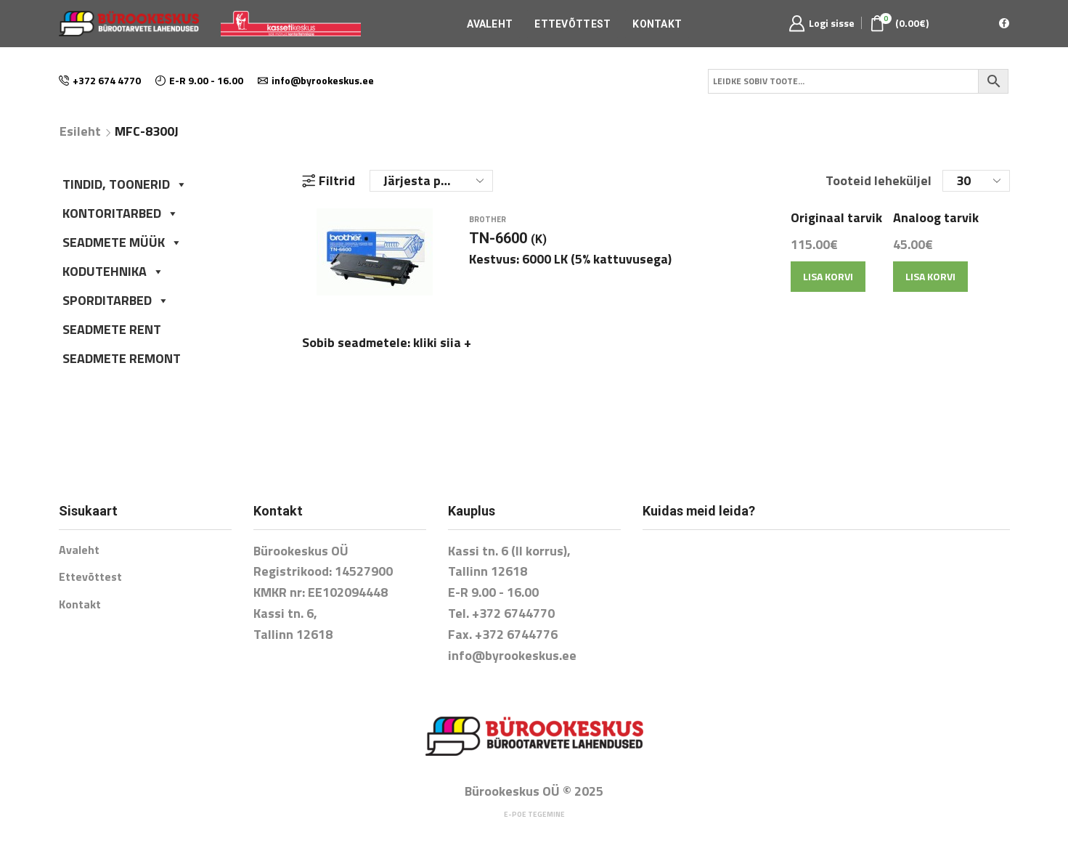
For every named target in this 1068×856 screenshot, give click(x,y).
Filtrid (328, 180)
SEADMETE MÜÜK (122, 242)
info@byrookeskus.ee (512, 655)
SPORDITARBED (115, 300)
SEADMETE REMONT (121, 358)
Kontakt (657, 24)
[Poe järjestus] (431, 181)
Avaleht (490, 24)
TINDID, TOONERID (124, 184)
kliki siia (442, 352)
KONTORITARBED (120, 213)
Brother (487, 229)
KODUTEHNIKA (113, 271)
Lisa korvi (828, 285)
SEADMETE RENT (111, 329)
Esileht (80, 131)
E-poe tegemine (534, 814)
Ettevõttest (572, 24)
